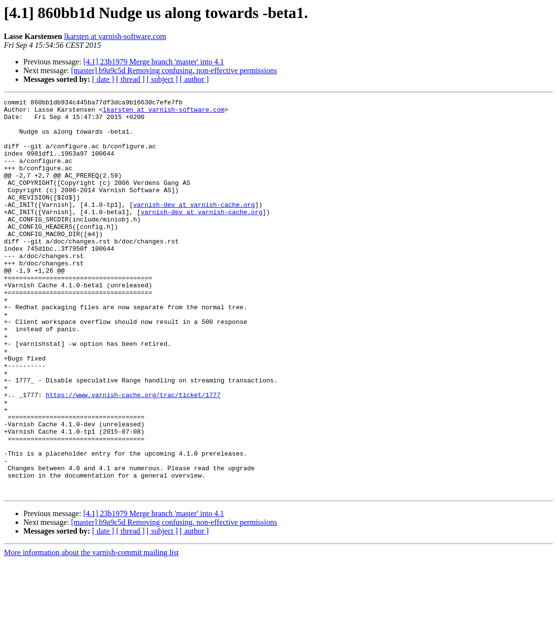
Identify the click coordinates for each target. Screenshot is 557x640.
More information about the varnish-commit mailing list (91, 631)
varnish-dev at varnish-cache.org (194, 226)
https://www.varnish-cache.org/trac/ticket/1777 (133, 454)
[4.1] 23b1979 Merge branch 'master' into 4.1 (153, 62)
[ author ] (194, 79)
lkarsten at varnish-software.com (115, 36)
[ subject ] (162, 79)
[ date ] (103, 79)
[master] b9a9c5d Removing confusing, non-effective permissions (174, 70)
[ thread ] (130, 79)
